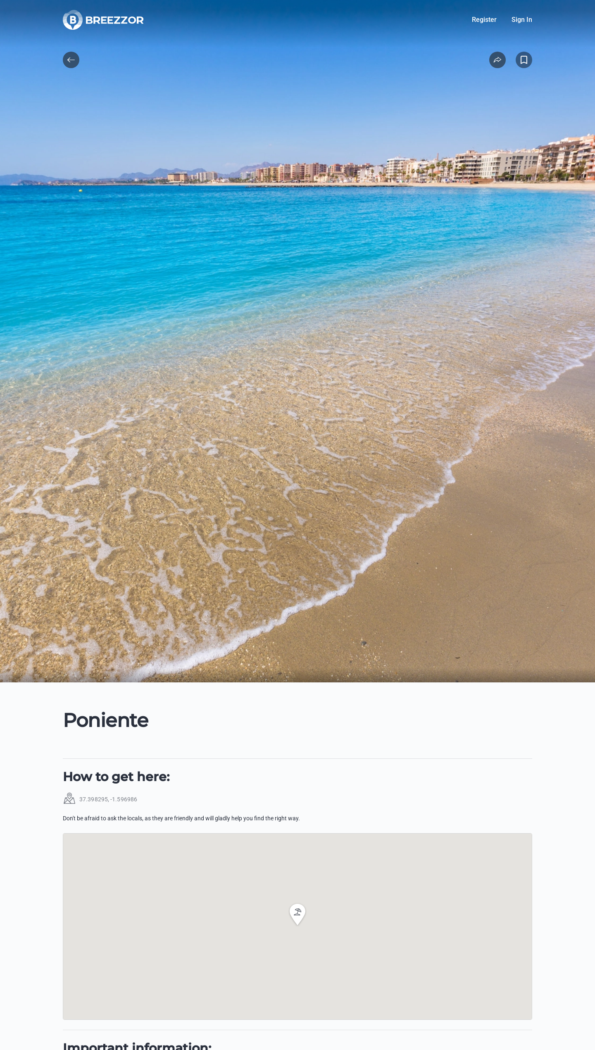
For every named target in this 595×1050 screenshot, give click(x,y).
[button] (297, 914)
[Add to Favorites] (524, 60)
